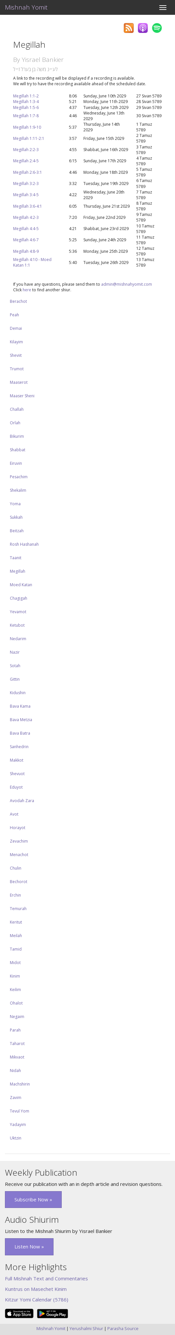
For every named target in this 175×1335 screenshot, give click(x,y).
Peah (14, 315)
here (27, 290)
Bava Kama (20, 706)
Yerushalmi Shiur (86, 1328)
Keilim (15, 989)
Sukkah (16, 517)
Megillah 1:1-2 (26, 96)
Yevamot (18, 612)
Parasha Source (123, 1328)
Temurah (18, 908)
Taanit (15, 558)
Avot (14, 814)
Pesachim (19, 477)
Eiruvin (16, 463)
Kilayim (16, 342)
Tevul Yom (19, 1111)
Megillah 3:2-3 (26, 183)
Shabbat (17, 450)
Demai (16, 328)
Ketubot (17, 625)
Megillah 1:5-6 (26, 107)
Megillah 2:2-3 (26, 149)
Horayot (17, 827)
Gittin (15, 679)
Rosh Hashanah (24, 544)
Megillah (17, 571)
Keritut (16, 922)
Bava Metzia (21, 719)
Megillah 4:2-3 (26, 217)
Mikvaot (17, 1057)
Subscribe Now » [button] (33, 1199)
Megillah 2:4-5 (26, 161)
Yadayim (18, 1124)
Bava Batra (20, 733)
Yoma (15, 504)
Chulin (15, 868)
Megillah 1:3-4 (26, 101)
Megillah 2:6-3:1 (27, 172)
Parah (15, 1030)
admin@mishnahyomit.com (126, 284)
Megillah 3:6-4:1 (27, 206)
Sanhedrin (19, 746)
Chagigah (18, 598)
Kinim (15, 976)
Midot (15, 962)
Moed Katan (21, 585)
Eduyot (16, 787)
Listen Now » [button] (29, 1246)
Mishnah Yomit (26, 7)
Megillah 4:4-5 (26, 228)
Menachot (19, 854)
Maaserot (19, 382)
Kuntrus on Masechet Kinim (36, 1289)
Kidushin (18, 692)
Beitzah (17, 531)
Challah (17, 409)
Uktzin (15, 1138)
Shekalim (18, 490)
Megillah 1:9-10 (27, 127)
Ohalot (16, 1003)
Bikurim (17, 436)
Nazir (15, 652)
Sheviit (16, 355)
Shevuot (17, 773)
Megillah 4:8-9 (26, 251)
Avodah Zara (22, 800)
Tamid (16, 949)
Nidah (15, 1070)
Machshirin (20, 1084)
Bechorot (18, 881)
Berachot (18, 301)
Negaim (17, 1016)
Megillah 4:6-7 (26, 240)
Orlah (15, 423)
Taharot (17, 1043)
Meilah (16, 935)
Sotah (15, 665)
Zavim (15, 1097)
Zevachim (19, 841)
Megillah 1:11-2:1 (28, 138)
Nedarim (18, 638)
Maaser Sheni (22, 396)
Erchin (15, 895)
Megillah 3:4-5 (26, 194)
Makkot (16, 760)
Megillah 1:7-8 (26, 115)
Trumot (17, 369)
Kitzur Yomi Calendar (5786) (36, 1299)
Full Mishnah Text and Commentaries (46, 1278)
